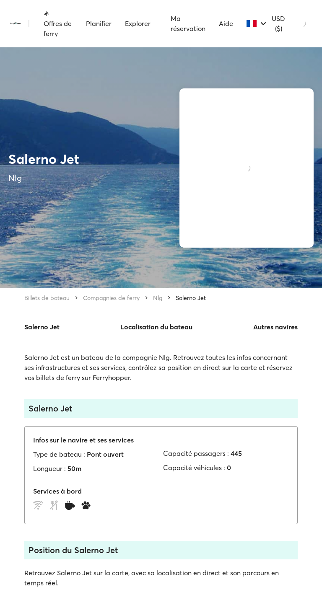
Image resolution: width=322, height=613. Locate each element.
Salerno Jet (191, 298)
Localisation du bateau (156, 327)
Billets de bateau (47, 298)
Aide (226, 23)
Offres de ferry (58, 24)
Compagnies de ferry (111, 298)
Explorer (138, 23)
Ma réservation (188, 23)
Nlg (157, 298)
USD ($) (278, 23)
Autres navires (275, 327)
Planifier (99, 23)
